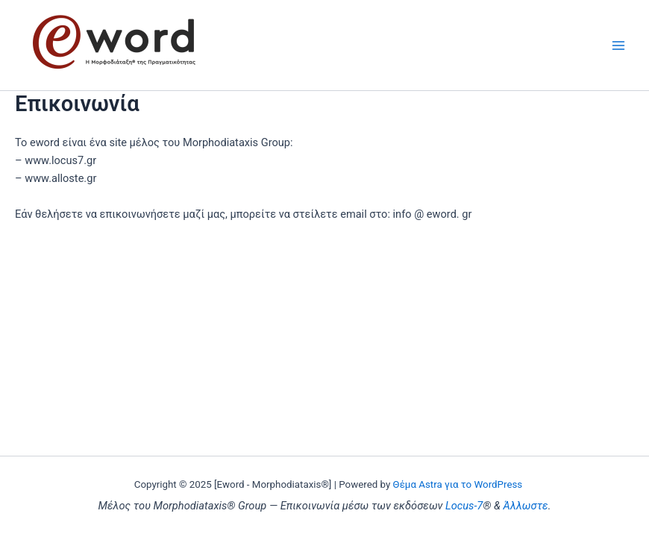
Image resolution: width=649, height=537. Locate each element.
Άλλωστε (526, 505)
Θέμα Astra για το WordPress (458, 484)
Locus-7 (464, 505)
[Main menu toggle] (618, 45)
